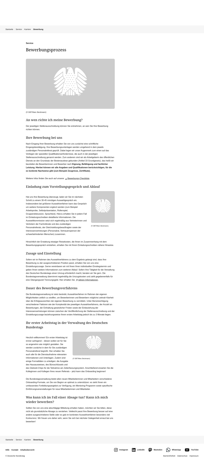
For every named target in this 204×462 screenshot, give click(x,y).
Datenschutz (182, 456)
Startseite (9, 29)
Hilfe (7, 450)
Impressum (194, 456)
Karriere (27, 29)
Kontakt (14, 450)
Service (19, 29)
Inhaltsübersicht (27, 450)
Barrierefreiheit (169, 456)
